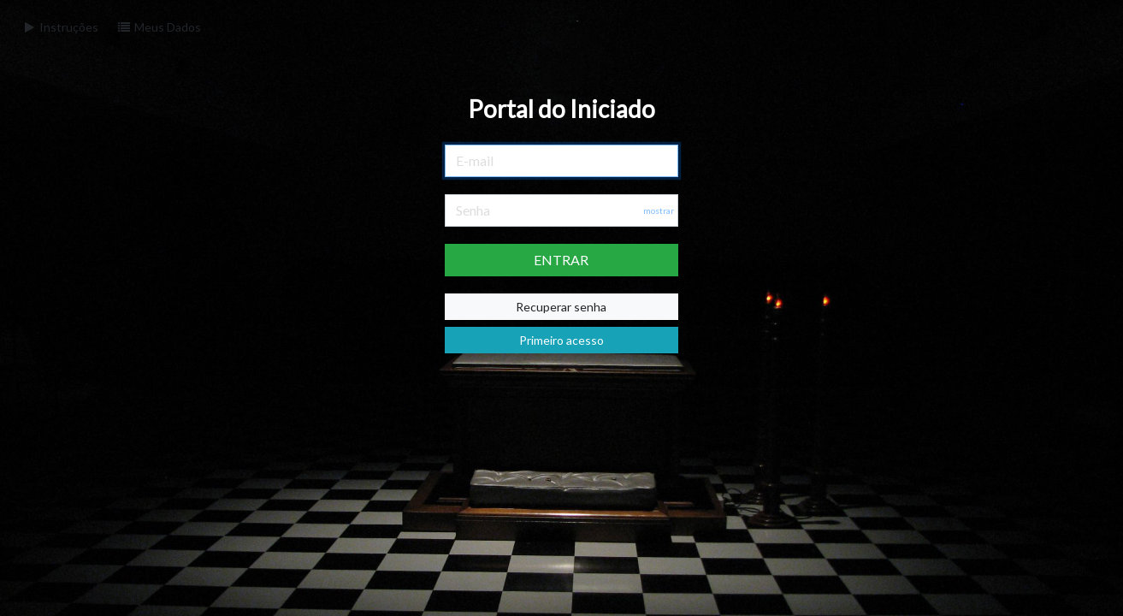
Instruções (59, 27)
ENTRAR (561, 260)
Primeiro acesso (561, 340)
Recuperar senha (561, 306)
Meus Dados (158, 27)
